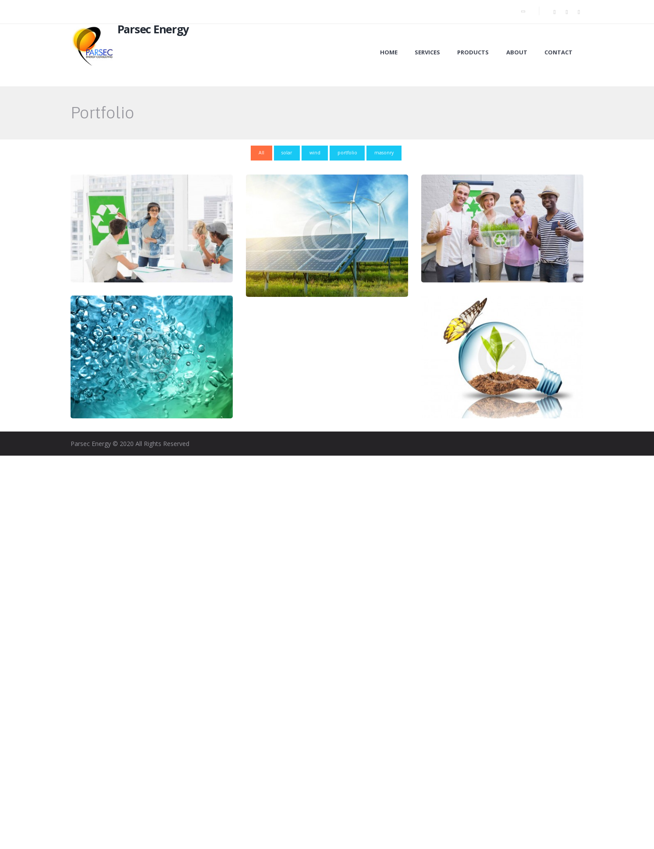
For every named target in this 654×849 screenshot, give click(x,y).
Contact (558, 52)
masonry (384, 153)
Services (427, 52)
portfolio (347, 153)
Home (389, 52)
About (516, 52)
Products (473, 52)
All (261, 153)
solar (286, 153)
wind (314, 153)
